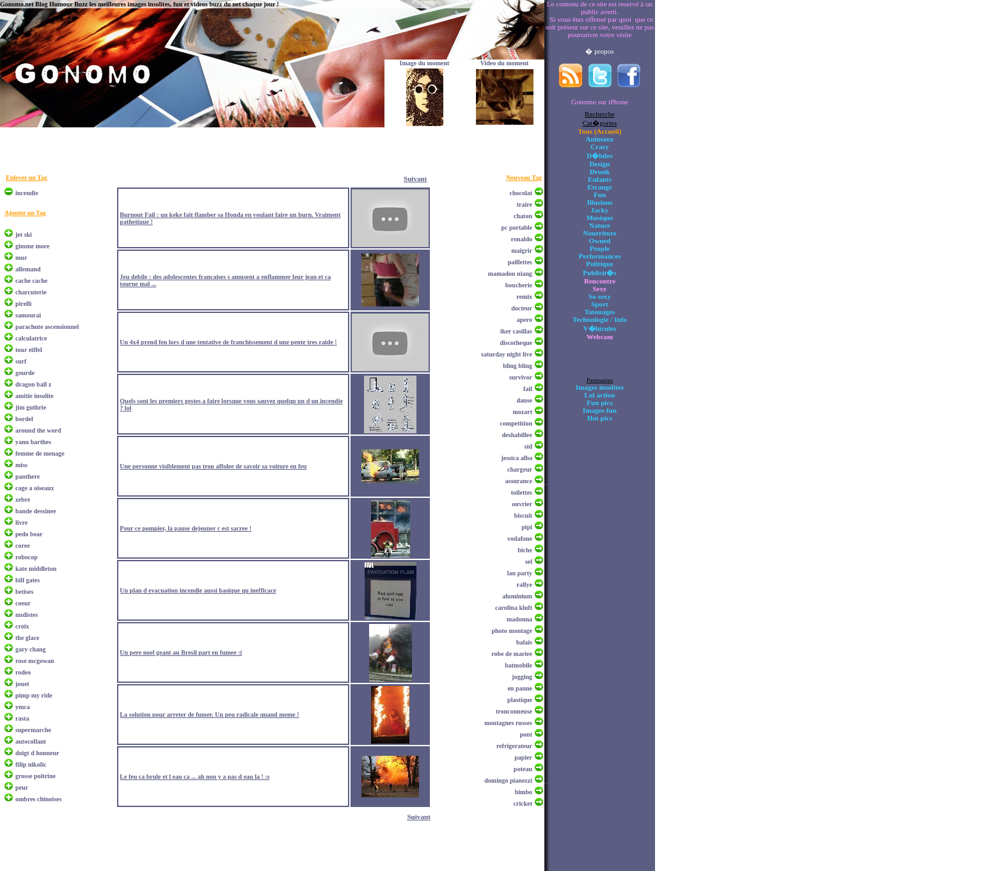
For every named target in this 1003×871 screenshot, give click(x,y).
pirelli (23, 303)
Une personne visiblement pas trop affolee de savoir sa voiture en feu (213, 466)
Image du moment (425, 63)
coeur (23, 603)
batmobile (518, 665)
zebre (22, 499)
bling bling (517, 365)
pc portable (516, 227)
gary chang (30, 649)
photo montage (511, 630)
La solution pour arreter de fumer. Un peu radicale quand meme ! (209, 714)
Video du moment (504, 63)
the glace (27, 637)
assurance (518, 480)
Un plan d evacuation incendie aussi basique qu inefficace (198, 590)
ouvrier (522, 503)
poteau (523, 768)
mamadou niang (510, 273)
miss (21, 464)
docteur (521, 308)
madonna (519, 619)
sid (528, 446)
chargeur (519, 469)
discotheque (516, 342)
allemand (27, 269)
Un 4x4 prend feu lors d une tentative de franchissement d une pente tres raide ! (228, 342)
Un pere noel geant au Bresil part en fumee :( (181, 652)
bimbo (523, 791)
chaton (523, 216)
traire (524, 204)
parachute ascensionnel (47, 326)
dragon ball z (33, 384)
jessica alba (516, 457)
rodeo (23, 672)
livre (21, 522)
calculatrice (31, 338)
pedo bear (29, 534)
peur (21, 787)
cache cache (31, 280)
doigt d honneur (37, 752)
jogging (522, 676)
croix (22, 626)
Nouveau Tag (524, 177)
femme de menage (40, 453)
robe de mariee (511, 653)
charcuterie (31, 292)
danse (524, 400)
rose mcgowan (34, 660)
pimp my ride (33, 695)
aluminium (517, 596)
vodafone (519, 538)
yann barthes (33, 441)
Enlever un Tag (26, 177)
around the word (38, 430)
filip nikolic (31, 764)
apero (524, 319)
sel (528, 561)
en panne (519, 688)
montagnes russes (508, 722)
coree (22, 545)
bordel (24, 418)
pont (526, 734)
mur (21, 257)
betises (24, 591)
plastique (519, 699)
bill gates (27, 580)
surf (20, 361)
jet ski (23, 234)
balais (524, 642)
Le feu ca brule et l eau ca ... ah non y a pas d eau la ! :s (194, 776)
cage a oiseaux (34, 487)
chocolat (520, 192)
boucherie (518, 285)
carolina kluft (513, 607)
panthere (27, 476)
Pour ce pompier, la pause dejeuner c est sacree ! (185, 528)
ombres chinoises (38, 799)
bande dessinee (35, 511)
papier (523, 757)
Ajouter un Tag (25, 212)
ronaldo (521, 239)
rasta (22, 718)
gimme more (32, 246)
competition (516, 423)
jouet (22, 683)
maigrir (521, 250)
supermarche (33, 729)
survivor (520, 377)
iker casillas (516, 331)
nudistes (26, 614)
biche (524, 550)
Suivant (415, 178)
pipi (526, 527)
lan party (519, 573)
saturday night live (506, 354)
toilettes (521, 492)
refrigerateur (514, 745)
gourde (25, 372)
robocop (26, 557)
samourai (28, 315)
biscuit (523, 515)
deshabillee (517, 434)
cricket (523, 803)
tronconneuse (514, 711)
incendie (26, 192)
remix (524, 296)
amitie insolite (34, 395)
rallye (524, 584)
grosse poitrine (35, 775)
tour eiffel (28, 349)
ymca (22, 706)
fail (527, 388)
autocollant (30, 741)
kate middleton (35, 568)
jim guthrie (30, 407)
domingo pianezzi (508, 780)
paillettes (520, 262)
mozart (522, 411)
